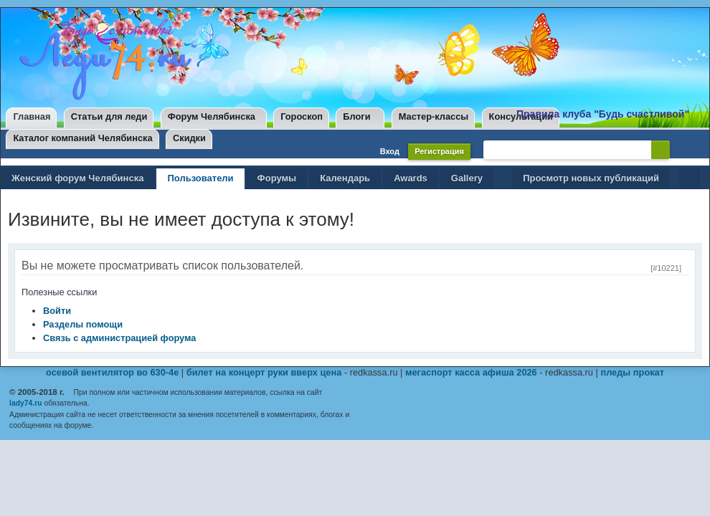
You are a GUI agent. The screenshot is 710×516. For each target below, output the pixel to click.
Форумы (277, 178)
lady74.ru (25, 403)
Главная (31, 116)
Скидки (189, 138)
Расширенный (682, 149)
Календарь (345, 178)
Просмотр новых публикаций (591, 178)
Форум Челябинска (211, 116)
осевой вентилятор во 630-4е (112, 372)
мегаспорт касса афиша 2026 (471, 372)
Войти (57, 310)
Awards (410, 178)
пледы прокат (632, 372)
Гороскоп (301, 116)
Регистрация (439, 151)
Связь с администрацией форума (119, 338)
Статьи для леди (109, 116)
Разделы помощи (83, 324)
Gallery (467, 178)
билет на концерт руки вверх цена (264, 372)
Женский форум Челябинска (77, 178)
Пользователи (200, 178)
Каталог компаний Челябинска (82, 138)
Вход (389, 151)
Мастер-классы (433, 116)
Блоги (356, 116)
